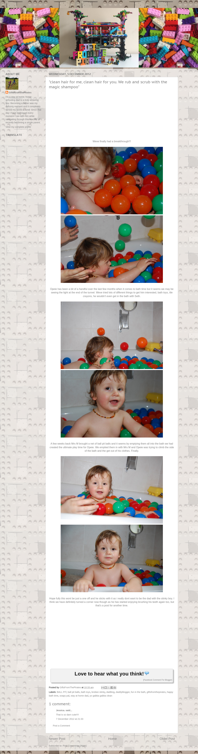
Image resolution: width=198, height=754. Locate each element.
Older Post (167, 738)
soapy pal (64, 695)
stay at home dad (79, 695)
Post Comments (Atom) (75, 745)
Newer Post (57, 738)
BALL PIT (61, 692)
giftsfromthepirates (156, 692)
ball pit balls (74, 692)
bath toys (85, 692)
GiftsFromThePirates (20, 92)
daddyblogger (122, 692)
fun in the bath (138, 692)
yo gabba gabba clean (101, 695)
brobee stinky (98, 692)
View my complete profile (18, 127)
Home (112, 738)
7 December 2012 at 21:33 (69, 719)
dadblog (110, 692)
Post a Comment (61, 725)
